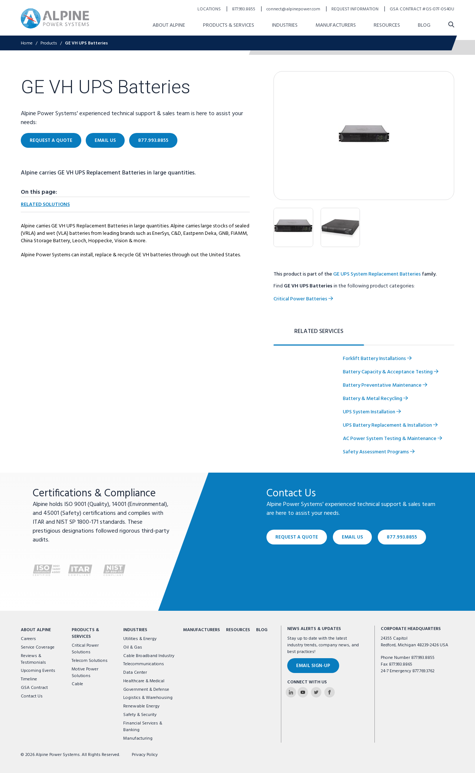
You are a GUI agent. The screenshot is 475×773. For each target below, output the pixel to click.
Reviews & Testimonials (33, 659)
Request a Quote (296, 537)
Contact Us (32, 696)
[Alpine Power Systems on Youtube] (303, 692)
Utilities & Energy (140, 639)
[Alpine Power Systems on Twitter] (316, 692)
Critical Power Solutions (85, 649)
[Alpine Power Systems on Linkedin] (291, 692)
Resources (238, 630)
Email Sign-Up (313, 666)
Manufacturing (138, 738)
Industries (135, 630)
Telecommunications (143, 664)
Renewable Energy (141, 706)
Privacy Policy (145, 755)
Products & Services (85, 633)
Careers (28, 639)
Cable (77, 684)
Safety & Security (140, 715)
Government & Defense (146, 689)
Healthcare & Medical (143, 681)
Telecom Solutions (90, 660)
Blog (262, 630)
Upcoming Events (38, 670)
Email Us (352, 537)
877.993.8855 (402, 537)
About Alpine (36, 630)
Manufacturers (201, 630)
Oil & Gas (132, 647)
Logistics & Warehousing (148, 698)
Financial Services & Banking (142, 727)
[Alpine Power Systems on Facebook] (329, 692)
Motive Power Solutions (85, 673)
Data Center (135, 672)
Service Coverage (38, 647)
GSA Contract (34, 688)
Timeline (29, 679)
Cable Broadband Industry (148, 656)
